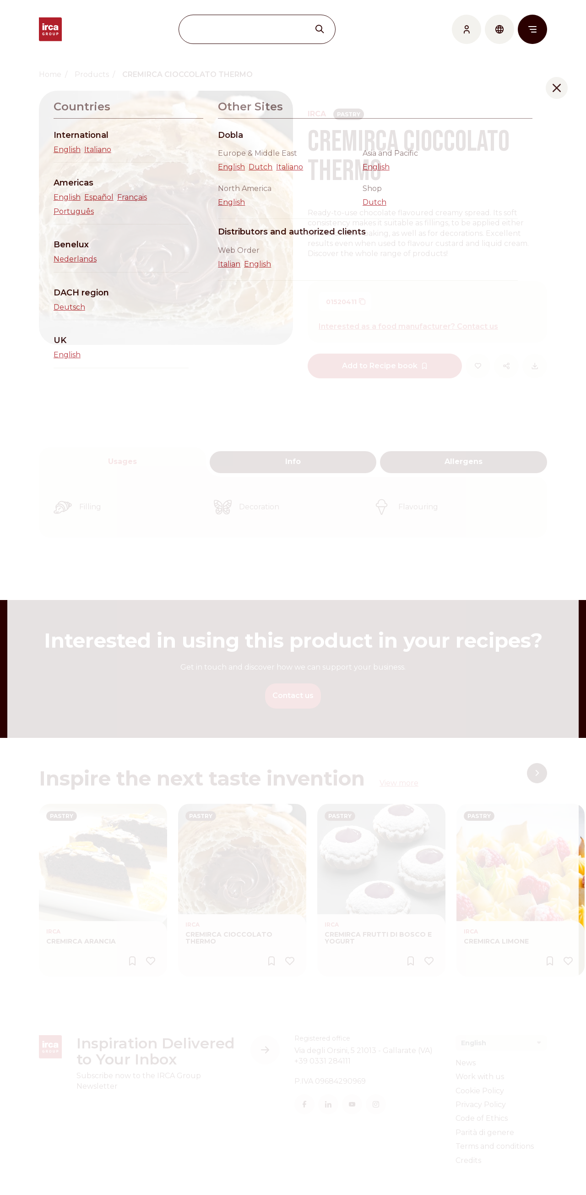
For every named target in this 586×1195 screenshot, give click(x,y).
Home (50, 74)
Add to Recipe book (385, 365)
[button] (537, 773)
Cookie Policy (480, 1090)
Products (92, 74)
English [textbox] (473, 1043)
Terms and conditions (495, 1146)
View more (399, 783)
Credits (468, 1160)
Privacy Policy (481, 1104)
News (466, 1063)
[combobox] (501, 1043)
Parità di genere (485, 1132)
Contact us (293, 695)
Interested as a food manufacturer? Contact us (408, 326)
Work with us (480, 1076)
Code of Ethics (482, 1118)
